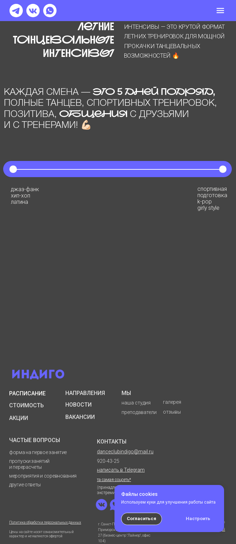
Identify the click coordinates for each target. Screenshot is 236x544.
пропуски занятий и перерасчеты (29, 464)
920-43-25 (108, 461)
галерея (172, 402)
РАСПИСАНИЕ (27, 393)
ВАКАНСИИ (80, 417)
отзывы (172, 412)
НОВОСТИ (78, 404)
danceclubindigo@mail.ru (125, 451)
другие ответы (25, 484)
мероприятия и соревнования (43, 476)
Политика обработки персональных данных (45, 522)
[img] (220, 10)
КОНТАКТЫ (111, 441)
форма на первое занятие (38, 452)
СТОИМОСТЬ (26, 405)
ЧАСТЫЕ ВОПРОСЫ (34, 440)
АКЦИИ (18, 418)
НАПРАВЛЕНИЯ (85, 393)
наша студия (136, 403)
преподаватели (139, 412)
